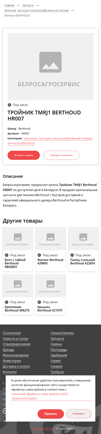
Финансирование (16, 355)
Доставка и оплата (16, 366)
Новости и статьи (15, 338)
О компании (12, 333)
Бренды (8, 350)
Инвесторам (12, 361)
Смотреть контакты (61, 155)
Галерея (56, 366)
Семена (56, 344)
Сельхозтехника (62, 333)
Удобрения (59, 355)
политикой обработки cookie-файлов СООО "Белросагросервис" (39, 396)
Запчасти (57, 338)
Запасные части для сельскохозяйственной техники (58, 138)
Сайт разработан (43, 428)
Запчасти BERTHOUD (21, 143)
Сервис (56, 361)
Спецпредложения (16, 344)
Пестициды (59, 350)
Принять (50, 413)
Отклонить (79, 413)
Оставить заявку (23, 155)
